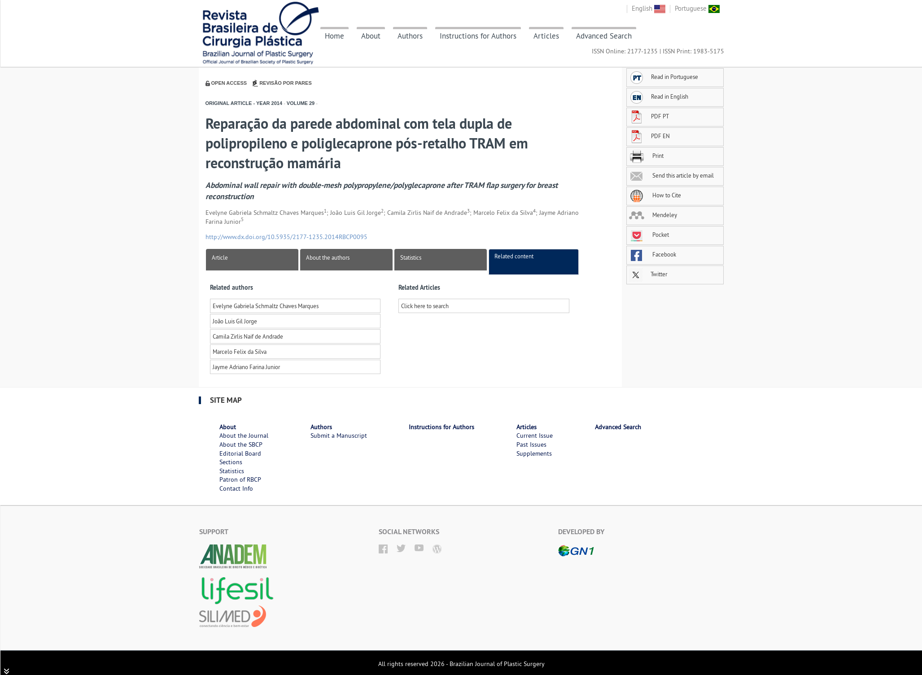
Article (220, 257)
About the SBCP (240, 444)
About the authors (328, 257)
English (648, 8)
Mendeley (653, 214)
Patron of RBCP (240, 479)
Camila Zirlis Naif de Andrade (248, 336)
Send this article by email (671, 175)
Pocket (649, 234)
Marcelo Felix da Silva (240, 351)
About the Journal (243, 435)
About (370, 36)
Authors (410, 36)
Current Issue (534, 435)
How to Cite (655, 195)
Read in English (658, 96)
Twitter (648, 274)
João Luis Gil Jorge (235, 321)
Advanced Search (604, 36)
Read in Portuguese (663, 76)
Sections (230, 462)
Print (646, 155)
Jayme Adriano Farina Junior (246, 366)
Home (334, 36)
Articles (546, 36)
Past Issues (531, 444)
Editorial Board (240, 453)
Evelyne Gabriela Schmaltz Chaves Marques (266, 305)
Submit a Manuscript (338, 435)
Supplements (534, 453)
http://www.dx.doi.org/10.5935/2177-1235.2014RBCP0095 (286, 237)
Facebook (652, 254)
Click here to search (425, 305)
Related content (513, 256)
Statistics (410, 257)
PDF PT (649, 116)
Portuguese (697, 8)
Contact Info (236, 488)
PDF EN (649, 135)
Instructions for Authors (478, 36)
